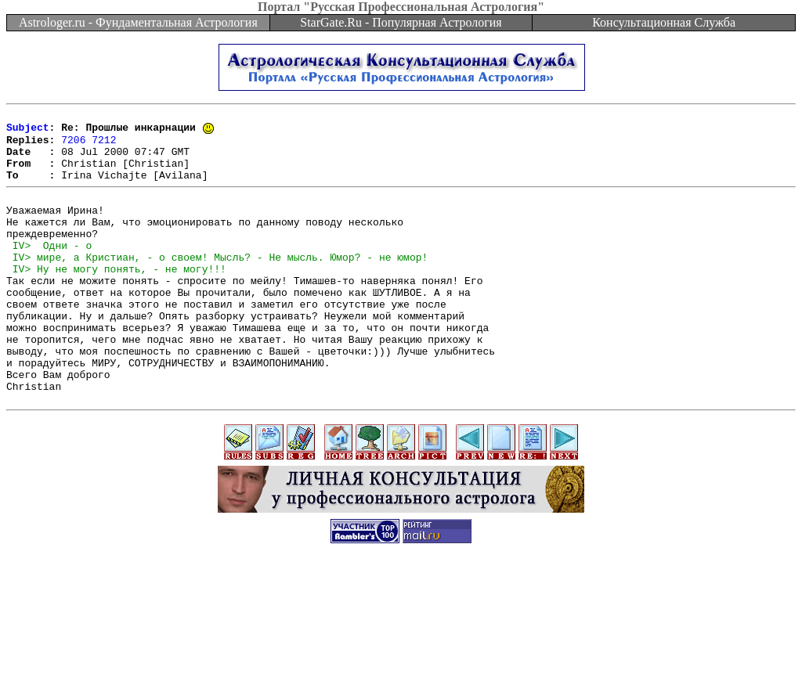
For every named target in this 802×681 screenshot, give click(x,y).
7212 (104, 146)
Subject (27, 131)
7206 (73, 146)
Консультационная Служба (663, 22)
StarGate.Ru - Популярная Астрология (400, 22)
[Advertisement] (401, 646)
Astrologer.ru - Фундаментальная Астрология (138, 22)
